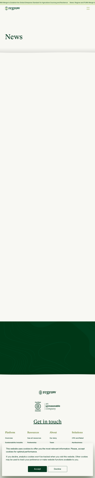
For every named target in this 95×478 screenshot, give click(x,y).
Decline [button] (57, 469)
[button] (88, 8)
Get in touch (48, 421)
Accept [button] (37, 469)
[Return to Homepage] (47, 392)
